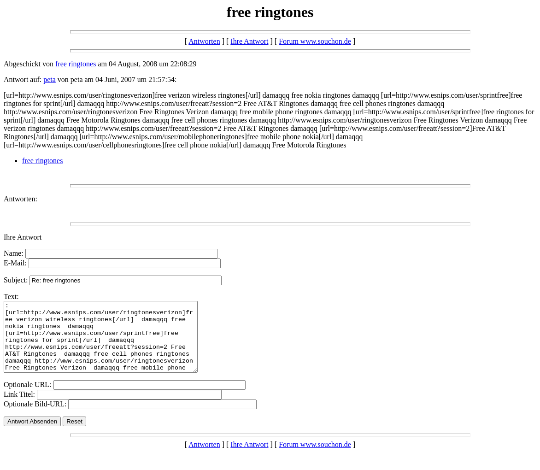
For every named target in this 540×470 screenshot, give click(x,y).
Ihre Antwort (249, 41)
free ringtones (75, 64)
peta (49, 79)
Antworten (204, 41)
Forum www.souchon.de (315, 41)
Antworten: (20, 199)
